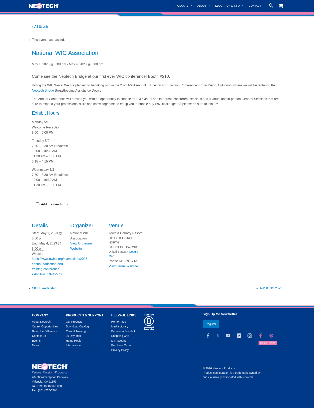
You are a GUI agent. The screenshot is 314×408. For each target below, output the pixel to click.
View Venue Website (123, 266)
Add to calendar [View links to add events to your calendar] (52, 204)
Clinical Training (76, 331)
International (73, 345)
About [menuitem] (201, 5)
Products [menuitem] (181, 5)
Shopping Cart (120, 335)
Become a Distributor (124, 331)
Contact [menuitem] (255, 5)
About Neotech (41, 321)
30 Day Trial (73, 335)
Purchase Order (121, 345)
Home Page (118, 321)
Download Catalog (77, 326)
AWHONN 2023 (271, 288)
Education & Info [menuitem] (227, 5)
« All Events (40, 26)
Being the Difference (44, 331)
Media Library (119, 326)
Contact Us (39, 335)
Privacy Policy (120, 350)
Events (36, 340)
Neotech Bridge (43, 90)
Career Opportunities (45, 326)
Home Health (74, 340)
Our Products (74, 321)
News (35, 345)
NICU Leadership (44, 288)
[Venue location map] (168, 243)
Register (211, 324)
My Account (118, 340)
